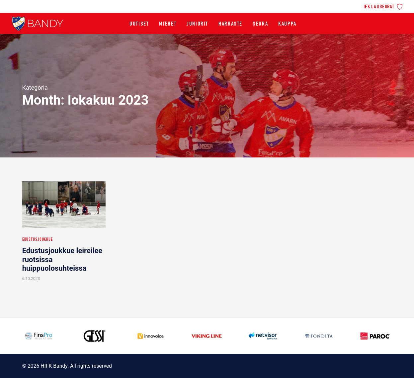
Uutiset (139, 24)
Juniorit (197, 24)
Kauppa (287, 24)
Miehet (167, 24)
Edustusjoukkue (37, 239)
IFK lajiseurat (379, 7)
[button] (64, 204)
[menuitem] (383, 6)
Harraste (230, 24)
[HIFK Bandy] (37, 23)
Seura (260, 24)
